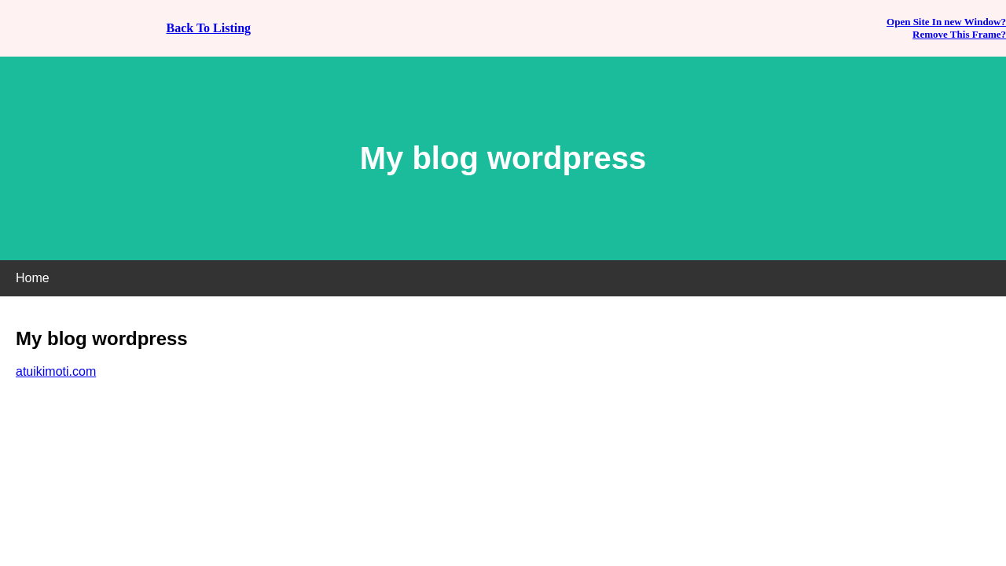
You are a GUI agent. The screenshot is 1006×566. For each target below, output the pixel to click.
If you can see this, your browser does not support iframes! (503, 283)
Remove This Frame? (959, 34)
